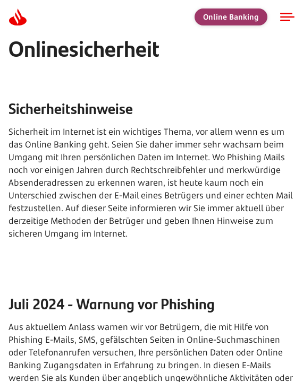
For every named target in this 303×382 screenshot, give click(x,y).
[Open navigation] (287, 17)
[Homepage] (18, 16)
